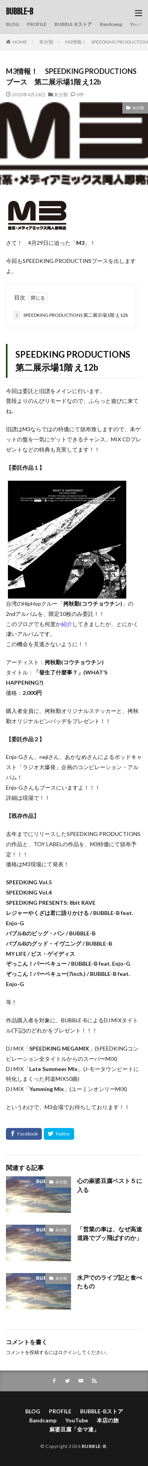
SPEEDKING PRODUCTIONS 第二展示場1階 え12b (70, 315)
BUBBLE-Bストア (73, 24)
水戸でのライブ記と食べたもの (109, 1282)
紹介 (66, 624)
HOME (20, 42)
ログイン (67, 1352)
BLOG (12, 24)
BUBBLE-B (19, 12)
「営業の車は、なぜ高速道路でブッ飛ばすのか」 (109, 1233)
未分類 (46, 42)
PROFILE (37, 24)
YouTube (76, 1420)
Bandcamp (111, 24)
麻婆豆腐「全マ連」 (74, 1429)
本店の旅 (108, 1420)
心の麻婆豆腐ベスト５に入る (109, 1185)
